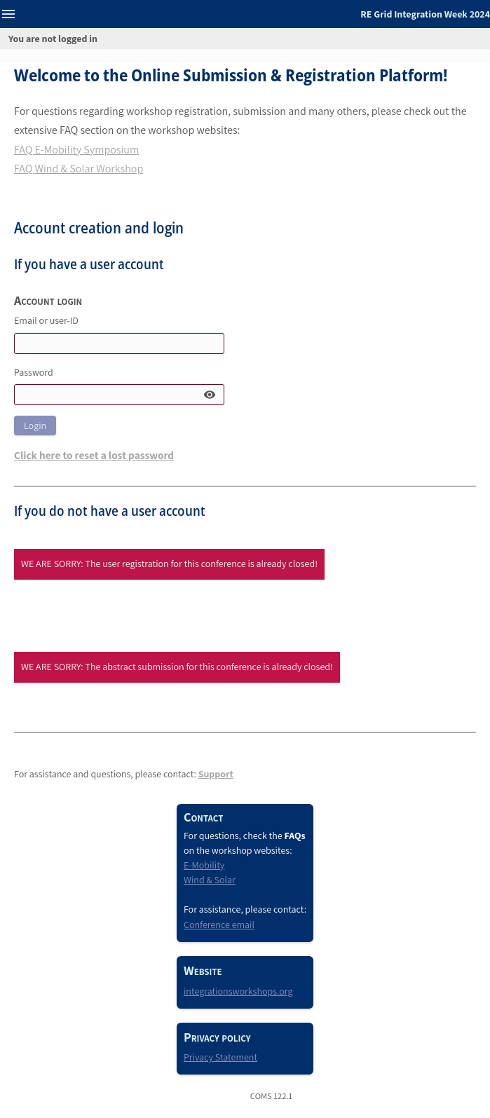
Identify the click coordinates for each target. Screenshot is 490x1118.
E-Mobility (204, 865)
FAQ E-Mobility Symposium (76, 149)
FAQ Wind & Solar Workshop (78, 168)
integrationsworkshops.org (238, 991)
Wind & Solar (210, 879)
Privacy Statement (220, 1057)
